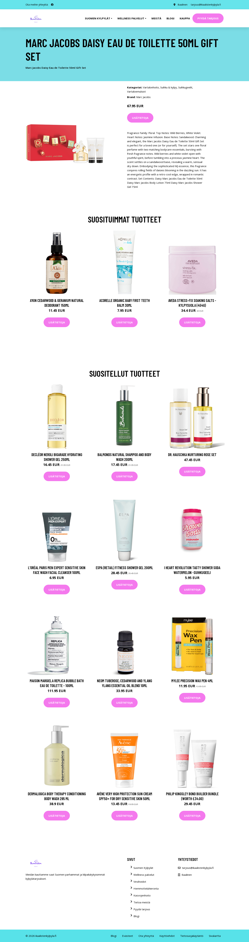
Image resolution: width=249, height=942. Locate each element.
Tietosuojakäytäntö (191, 936)
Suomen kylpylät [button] (97, 18)
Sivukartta (215, 936)
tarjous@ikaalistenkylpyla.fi (206, 4)
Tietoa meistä (141, 902)
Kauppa (185, 18)
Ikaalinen (182, 4)
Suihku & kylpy (168, 87)
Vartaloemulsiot (136, 91)
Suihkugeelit (185, 87)
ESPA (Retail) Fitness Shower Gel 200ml (124, 567)
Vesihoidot (139, 881)
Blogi (170, 18)
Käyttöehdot (167, 936)
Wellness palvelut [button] (130, 18)
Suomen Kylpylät (143, 867)
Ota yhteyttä (146, 936)
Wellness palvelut (143, 874)
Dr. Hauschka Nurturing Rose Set (192, 454)
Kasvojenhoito (142, 895)
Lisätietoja (140, 117)
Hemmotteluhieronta (146, 888)
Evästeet (127, 936)
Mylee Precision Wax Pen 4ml (192, 680)
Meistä (156, 18)
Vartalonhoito (151, 87)
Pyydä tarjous (208, 18)
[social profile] (52, 4)
